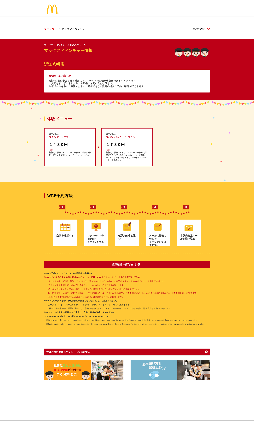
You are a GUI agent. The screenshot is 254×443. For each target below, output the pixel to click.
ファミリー (50, 29)
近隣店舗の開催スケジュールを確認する (75, 362)
